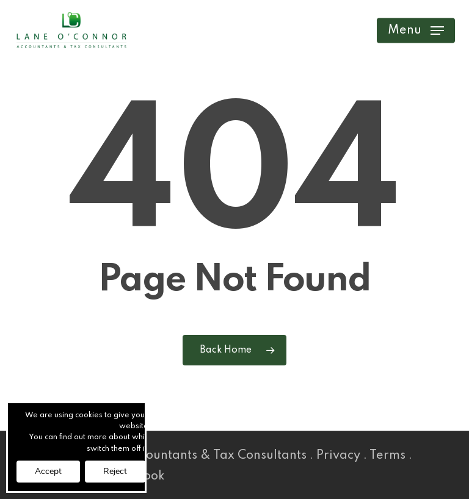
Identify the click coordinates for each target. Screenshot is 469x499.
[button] (416, 30)
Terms (387, 456)
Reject (115, 471)
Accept (48, 471)
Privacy (338, 456)
